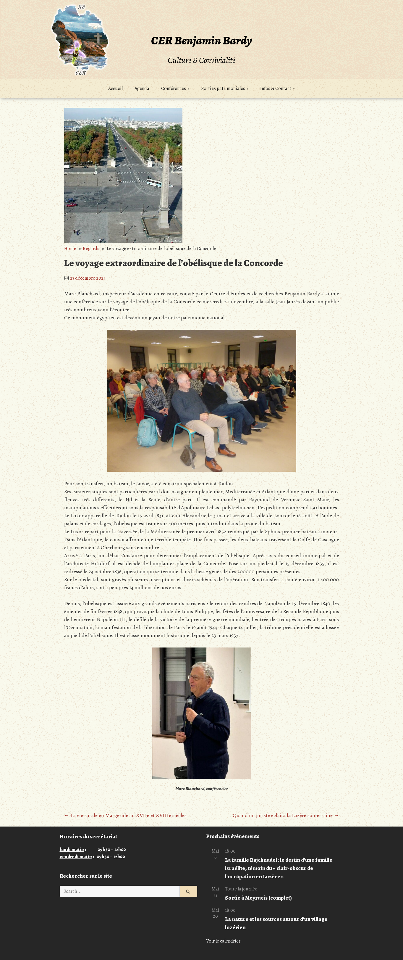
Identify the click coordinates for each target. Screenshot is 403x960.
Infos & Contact (275, 88)
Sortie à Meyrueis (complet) (258, 897)
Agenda (142, 88)
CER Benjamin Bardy (201, 40)
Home (70, 248)
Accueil (115, 88)
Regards (91, 248)
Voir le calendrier (223, 941)
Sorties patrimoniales (223, 88)
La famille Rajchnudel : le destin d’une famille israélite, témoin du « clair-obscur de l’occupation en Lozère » (278, 868)
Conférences (173, 88)
